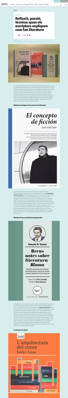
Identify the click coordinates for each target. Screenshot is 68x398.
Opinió (15, 10)
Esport (38, 4)
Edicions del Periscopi (44, 307)
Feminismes (29, 4)
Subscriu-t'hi (57, 1)
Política (15, 4)
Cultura (43, 4)
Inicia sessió (64, 1)
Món (35, 4)
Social (20, 4)
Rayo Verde (20, 195)
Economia (49, 4)
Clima (24, 4)
